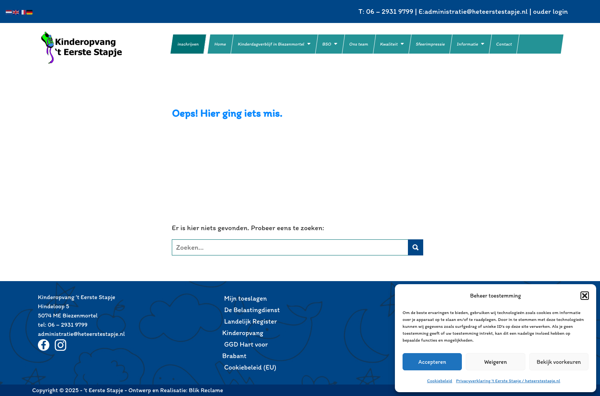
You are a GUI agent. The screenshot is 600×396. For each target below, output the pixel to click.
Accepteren (432, 361)
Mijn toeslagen (245, 298)
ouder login (550, 11)
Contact (504, 44)
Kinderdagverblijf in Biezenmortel (271, 44)
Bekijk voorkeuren (559, 361)
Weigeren (495, 361)
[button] (585, 295)
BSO (327, 44)
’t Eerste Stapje (91, 47)
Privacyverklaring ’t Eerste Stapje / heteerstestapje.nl (508, 380)
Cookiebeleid (439, 380)
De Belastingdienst (252, 310)
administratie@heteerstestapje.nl (476, 11)
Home (220, 44)
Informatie (468, 44)
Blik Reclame (206, 390)
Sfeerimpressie (430, 44)
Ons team (359, 44)
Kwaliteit (389, 44)
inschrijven (188, 44)
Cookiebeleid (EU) (250, 367)
